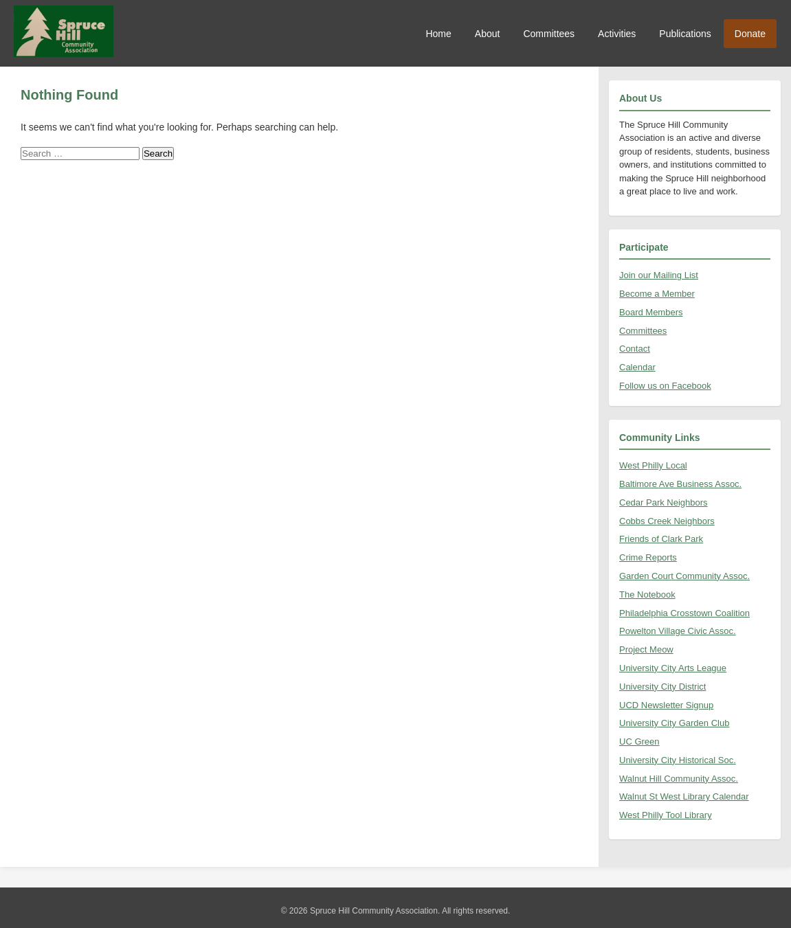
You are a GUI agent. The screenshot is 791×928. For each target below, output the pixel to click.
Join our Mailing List (658, 275)
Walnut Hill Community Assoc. (678, 778)
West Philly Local (653, 465)
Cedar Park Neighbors (663, 502)
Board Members (650, 312)
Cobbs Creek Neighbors (667, 521)
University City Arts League (672, 668)
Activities (617, 33)
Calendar (637, 367)
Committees (549, 33)
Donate (750, 33)
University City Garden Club (674, 723)
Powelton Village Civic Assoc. (677, 631)
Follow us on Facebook (665, 386)
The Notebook (647, 594)
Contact (634, 348)
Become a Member (657, 293)
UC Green (639, 741)
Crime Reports (648, 557)
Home (438, 33)
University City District (662, 686)
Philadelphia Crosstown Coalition (684, 613)
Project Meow (646, 649)
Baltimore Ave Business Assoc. (680, 484)
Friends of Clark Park (661, 539)
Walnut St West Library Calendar (684, 796)
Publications (685, 33)
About (487, 33)
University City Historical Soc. (677, 760)
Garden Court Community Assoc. (684, 576)
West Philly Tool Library (665, 815)
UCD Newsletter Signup (666, 705)
